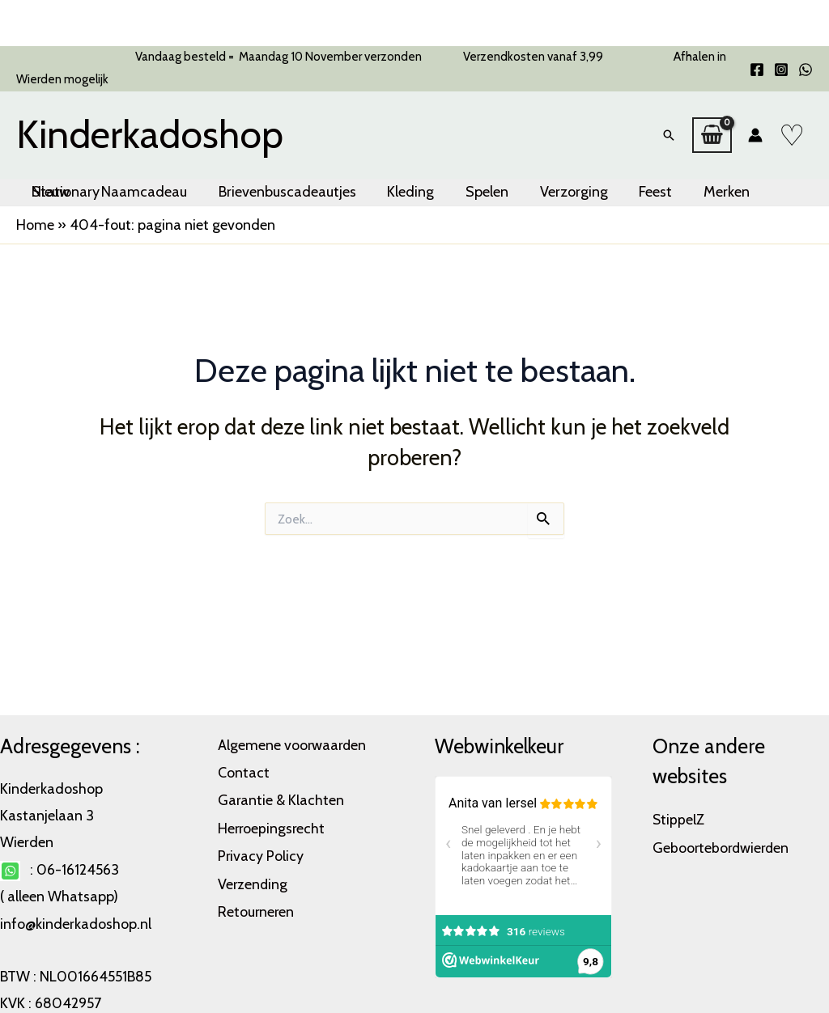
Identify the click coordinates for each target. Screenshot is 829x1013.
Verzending (253, 879)
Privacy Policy (261, 852)
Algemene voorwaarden (293, 744)
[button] (668, 127)
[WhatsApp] (805, 69)
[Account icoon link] (755, 127)
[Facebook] (757, 69)
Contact (244, 771)
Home (35, 209)
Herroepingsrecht (272, 825)
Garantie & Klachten (281, 798)
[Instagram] (781, 69)
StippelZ (679, 819)
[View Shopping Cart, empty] (712, 127)
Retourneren (256, 906)
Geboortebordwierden (723, 846)
